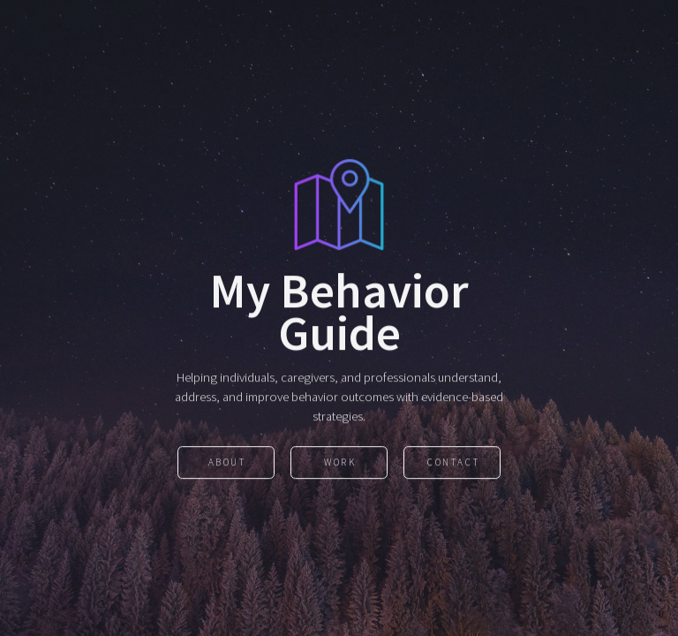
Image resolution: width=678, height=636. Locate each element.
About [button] (227, 464)
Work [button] (340, 464)
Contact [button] (453, 464)
